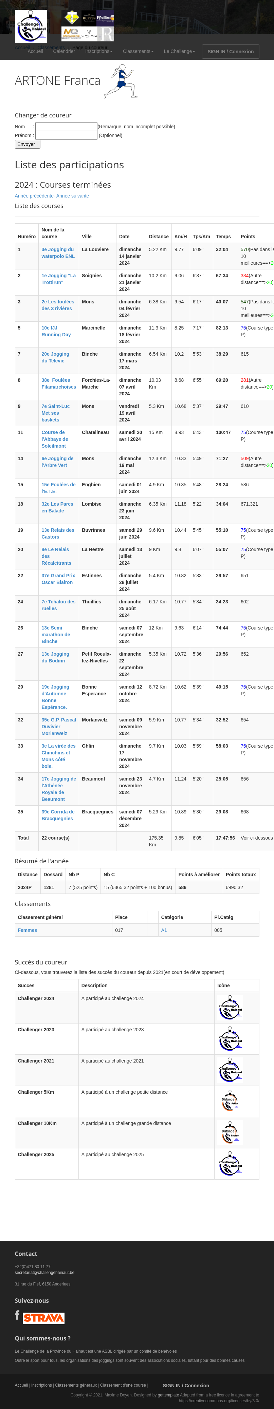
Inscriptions (99, 51)
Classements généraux (76, 1385)
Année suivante (72, 196)
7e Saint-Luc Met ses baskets (55, 412)
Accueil (35, 51)
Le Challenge (180, 51)
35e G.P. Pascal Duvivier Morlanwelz (58, 726)
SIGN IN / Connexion (230, 51)
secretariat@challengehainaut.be (45, 1272)
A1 (164, 930)
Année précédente (34, 196)
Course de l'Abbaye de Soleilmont (54, 439)
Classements (138, 51)
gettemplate (168, 1395)
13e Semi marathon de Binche (55, 634)
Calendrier (64, 51)
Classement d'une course (123, 1385)
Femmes (27, 930)
